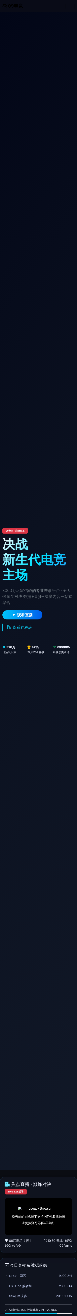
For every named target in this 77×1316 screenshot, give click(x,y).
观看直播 (22, 615)
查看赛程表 (19, 627)
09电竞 (12, 6)
